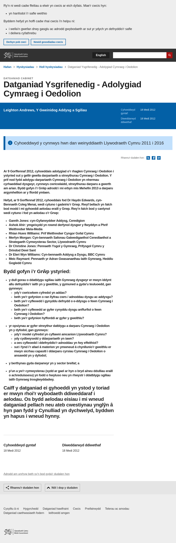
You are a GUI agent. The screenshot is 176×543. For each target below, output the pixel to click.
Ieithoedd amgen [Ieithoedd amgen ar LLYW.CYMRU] (59, 512)
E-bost (159, 158)
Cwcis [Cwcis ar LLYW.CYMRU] (77, 508)
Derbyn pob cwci (16, 42)
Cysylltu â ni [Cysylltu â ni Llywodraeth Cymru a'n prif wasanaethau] (11, 508)
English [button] (101, 55)
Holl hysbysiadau (51, 66)
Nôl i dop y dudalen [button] (64, 487)
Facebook (153, 158)
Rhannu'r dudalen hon (24, 487)
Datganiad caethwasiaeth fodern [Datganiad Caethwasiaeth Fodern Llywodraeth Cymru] (24, 512)
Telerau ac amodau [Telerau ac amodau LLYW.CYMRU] (117, 508)
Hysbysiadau (25, 66)
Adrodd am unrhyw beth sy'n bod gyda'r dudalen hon (37, 473)
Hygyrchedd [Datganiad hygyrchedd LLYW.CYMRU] (30, 508)
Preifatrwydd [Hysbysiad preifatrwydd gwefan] (93, 508)
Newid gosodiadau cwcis (48, 42)
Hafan (7, 66)
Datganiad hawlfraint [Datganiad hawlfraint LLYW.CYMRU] (56, 508)
